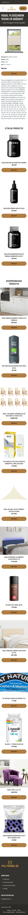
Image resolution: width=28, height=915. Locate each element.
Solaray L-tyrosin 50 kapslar (14, 744)
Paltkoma (6, 879)
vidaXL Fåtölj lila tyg (14, 790)
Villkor (19, 910)
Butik (23, 8)
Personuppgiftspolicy (9, 912)
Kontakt (14, 910)
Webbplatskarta (20, 912)
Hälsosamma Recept (9, 885)
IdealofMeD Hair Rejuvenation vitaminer (14, 163)
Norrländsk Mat (8, 882)
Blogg (5, 888)
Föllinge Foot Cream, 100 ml (14, 605)
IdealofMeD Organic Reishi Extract (14, 208)
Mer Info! (14, 73)
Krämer (15, 57)
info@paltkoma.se (5, 2)
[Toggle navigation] (3, 8)
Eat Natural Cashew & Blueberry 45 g (14, 698)
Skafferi (10, 57)
